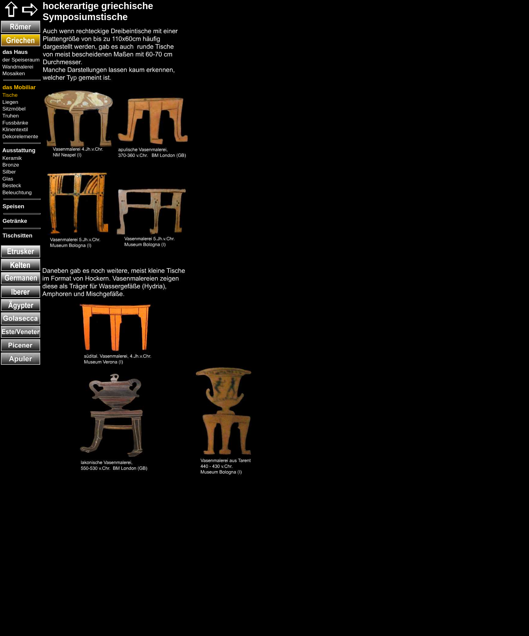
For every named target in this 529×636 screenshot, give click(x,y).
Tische (9, 95)
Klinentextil (14, 129)
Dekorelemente (19, 136)
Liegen (9, 102)
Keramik (11, 158)
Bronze (10, 165)
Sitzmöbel (13, 109)
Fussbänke (14, 123)
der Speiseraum (20, 60)
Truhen (10, 116)
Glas (7, 179)
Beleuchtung (16, 192)
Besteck (11, 185)
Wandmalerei (17, 67)
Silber (8, 172)
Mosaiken (13, 73)
